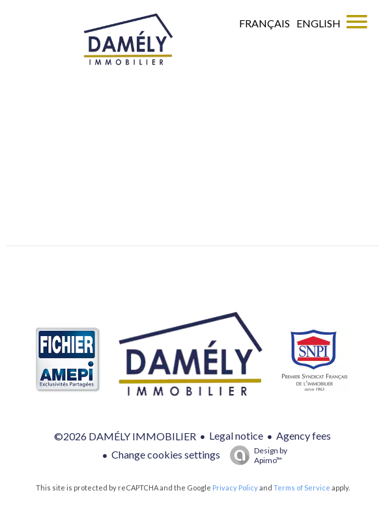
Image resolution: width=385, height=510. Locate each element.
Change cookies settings (165, 454)
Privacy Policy (235, 487)
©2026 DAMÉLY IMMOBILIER (125, 436)
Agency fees (303, 435)
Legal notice (236, 435)
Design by (255, 455)
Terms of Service (302, 487)
